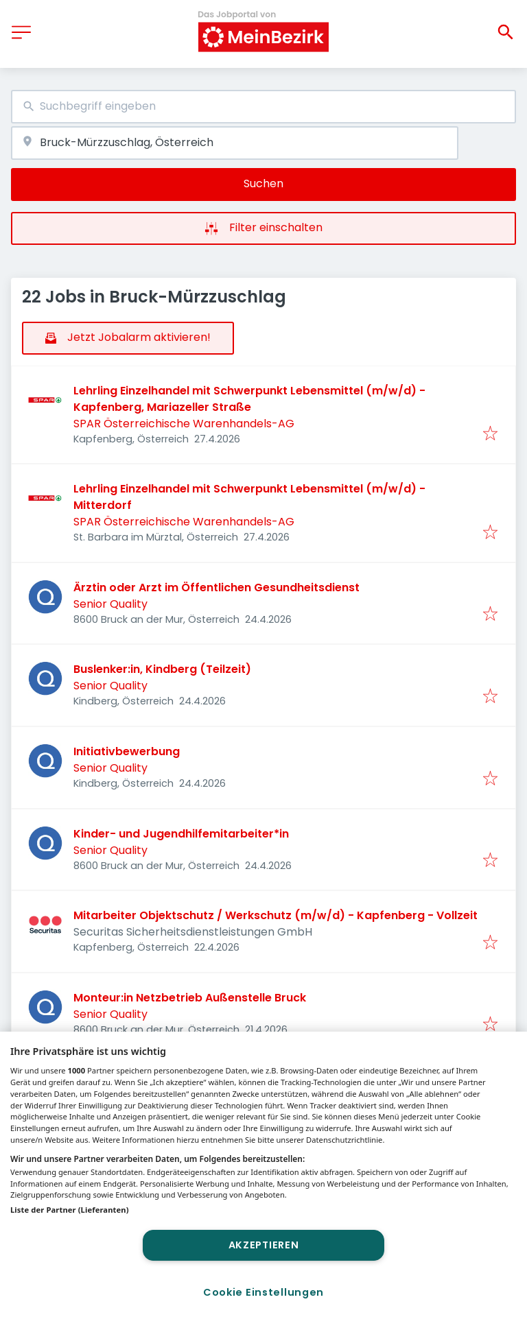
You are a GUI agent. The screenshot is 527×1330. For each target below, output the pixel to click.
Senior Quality (110, 604)
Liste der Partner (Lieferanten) (69, 1209)
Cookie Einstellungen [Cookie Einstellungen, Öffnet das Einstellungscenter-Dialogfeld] (263, 1292)
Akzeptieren (264, 1245)
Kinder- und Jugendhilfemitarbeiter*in (181, 834)
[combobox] (263, 106)
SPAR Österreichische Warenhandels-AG (183, 423)
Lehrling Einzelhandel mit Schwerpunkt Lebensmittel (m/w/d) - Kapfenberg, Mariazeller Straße (249, 399)
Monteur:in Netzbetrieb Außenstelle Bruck (189, 998)
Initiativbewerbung (126, 751)
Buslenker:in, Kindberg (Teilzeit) (162, 669)
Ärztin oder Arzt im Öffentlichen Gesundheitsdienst (216, 587)
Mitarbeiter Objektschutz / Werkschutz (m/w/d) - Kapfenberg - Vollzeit (275, 915)
